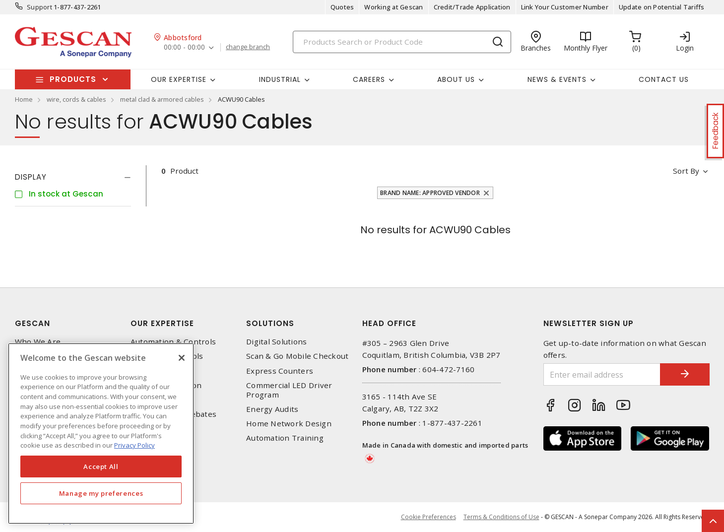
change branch (248, 47)
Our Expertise (162, 323)
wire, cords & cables (76, 99)
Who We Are (38, 341)
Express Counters (279, 371)
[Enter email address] (601, 374)
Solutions (270, 323)
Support (39, 6)
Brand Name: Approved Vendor (430, 193)
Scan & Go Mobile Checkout (297, 356)
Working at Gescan (393, 6)
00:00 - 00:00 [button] (184, 47)
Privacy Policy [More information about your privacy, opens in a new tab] (134, 445)
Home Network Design (288, 423)
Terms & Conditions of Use (501, 517)
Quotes (342, 6)
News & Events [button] (557, 79)
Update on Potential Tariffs (662, 6)
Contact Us (664, 79)
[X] (182, 358)
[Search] (402, 42)
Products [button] (73, 79)
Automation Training (285, 438)
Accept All (101, 466)
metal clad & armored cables (162, 99)
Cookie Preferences (428, 517)
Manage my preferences (101, 493)
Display (31, 177)
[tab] (73, 177)
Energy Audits (272, 409)
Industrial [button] (280, 79)
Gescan (32, 323)
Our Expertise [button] (178, 79)
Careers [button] (369, 79)
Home (24, 99)
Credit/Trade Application (472, 6)
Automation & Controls (173, 341)
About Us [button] (456, 79)
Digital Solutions (276, 341)
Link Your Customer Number (564, 6)
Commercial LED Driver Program (289, 390)
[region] (101, 433)
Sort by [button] (686, 171)
